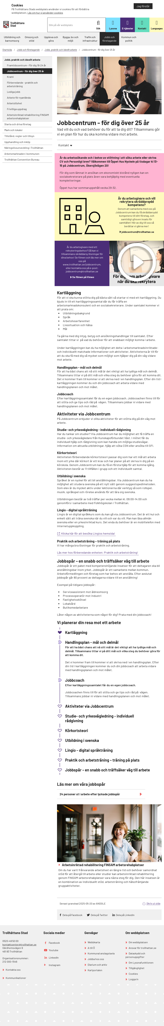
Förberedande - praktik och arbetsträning (22, 84)
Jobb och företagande (109, 38)
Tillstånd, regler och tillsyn (19, 135)
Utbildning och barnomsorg (12, 38)
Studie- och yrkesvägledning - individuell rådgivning (99, 718)
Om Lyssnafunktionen (141, 962)
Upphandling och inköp (17, 141)
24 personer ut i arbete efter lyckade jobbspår (90, 794)
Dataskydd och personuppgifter (135, 955)
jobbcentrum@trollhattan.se (138, 231)
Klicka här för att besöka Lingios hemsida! (88, 533)
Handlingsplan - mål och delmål (91, 642)
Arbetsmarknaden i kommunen (21, 153)
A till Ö (91, 947)
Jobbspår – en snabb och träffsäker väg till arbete (107, 770)
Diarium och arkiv (97, 964)
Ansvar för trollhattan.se (142, 947)
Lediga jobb (13, 91)
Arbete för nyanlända (19, 97)
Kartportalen (95, 970)
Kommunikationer (16, 977)
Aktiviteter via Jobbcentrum (89, 706)
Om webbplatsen (138, 942)
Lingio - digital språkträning (89, 750)
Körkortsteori (76, 730)
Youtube (53, 950)
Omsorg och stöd (31, 38)
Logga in (133, 979)
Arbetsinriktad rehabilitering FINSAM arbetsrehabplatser (28, 116)
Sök (98, 25)
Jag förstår (143, 6)
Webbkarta (94, 942)
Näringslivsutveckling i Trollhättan (23, 147)
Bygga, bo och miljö (70, 38)
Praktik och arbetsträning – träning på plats (102, 760)
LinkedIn (54, 957)
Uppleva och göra (51, 38)
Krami (10, 76)
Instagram (54, 964)
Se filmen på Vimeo (83, 276)
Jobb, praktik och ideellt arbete (61, 49)
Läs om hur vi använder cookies (45, 12)
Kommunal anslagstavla (101, 953)
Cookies (133, 973)
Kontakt (63, 145)
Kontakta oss (13, 969)
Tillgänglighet (136, 968)
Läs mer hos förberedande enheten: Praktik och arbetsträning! (98, 552)
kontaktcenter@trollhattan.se (19, 944)
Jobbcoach (74, 680)
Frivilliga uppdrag (17, 109)
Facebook (54, 942)
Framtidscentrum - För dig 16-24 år (26, 65)
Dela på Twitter (99, 914)
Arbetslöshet (14, 103)
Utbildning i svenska (82, 740)
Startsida (7, 49)
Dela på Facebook (72, 914)
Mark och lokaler (13, 129)
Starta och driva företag (17, 124)
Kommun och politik (128, 38)
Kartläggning (76, 632)
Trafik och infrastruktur (90, 38)
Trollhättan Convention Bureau (21, 159)
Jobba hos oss (96, 958)
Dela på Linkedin (125, 914)
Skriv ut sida (153, 903)
